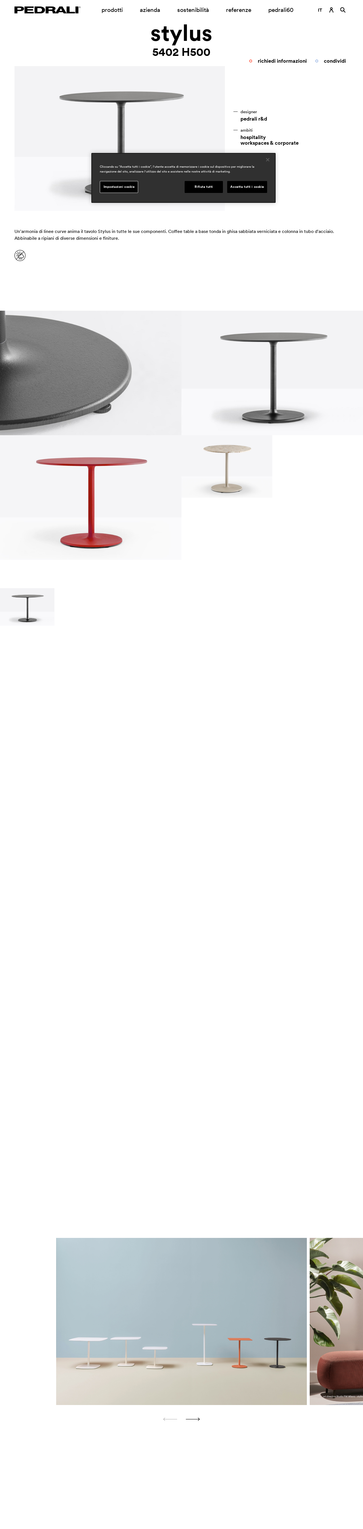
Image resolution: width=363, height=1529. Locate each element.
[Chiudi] (267, 159)
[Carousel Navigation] (181, 1419)
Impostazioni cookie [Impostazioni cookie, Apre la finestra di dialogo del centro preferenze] (119, 187)
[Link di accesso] (331, 10)
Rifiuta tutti (204, 187)
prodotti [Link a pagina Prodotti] (112, 10)
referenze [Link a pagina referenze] (238, 10)
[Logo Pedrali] (47, 10)
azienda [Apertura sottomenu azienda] (150, 10)
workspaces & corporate (269, 143)
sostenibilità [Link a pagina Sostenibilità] (193, 10)
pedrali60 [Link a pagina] (281, 10)
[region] (183, 178)
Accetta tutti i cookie (247, 187)
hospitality (253, 137)
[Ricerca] (343, 10)
